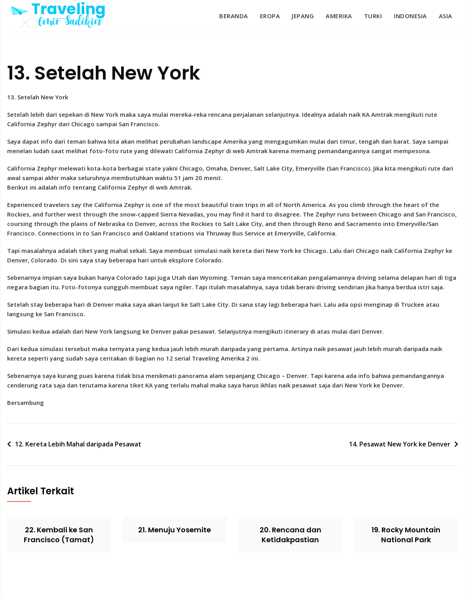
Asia (445, 16)
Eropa (270, 16)
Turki (373, 16)
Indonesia (410, 16)
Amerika (339, 16)
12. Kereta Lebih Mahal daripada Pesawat (78, 444)
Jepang (303, 16)
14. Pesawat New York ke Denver (399, 444)
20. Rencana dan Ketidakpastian (290, 535)
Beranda (233, 16)
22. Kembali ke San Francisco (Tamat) (59, 535)
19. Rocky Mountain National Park (406, 535)
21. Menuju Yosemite (174, 530)
